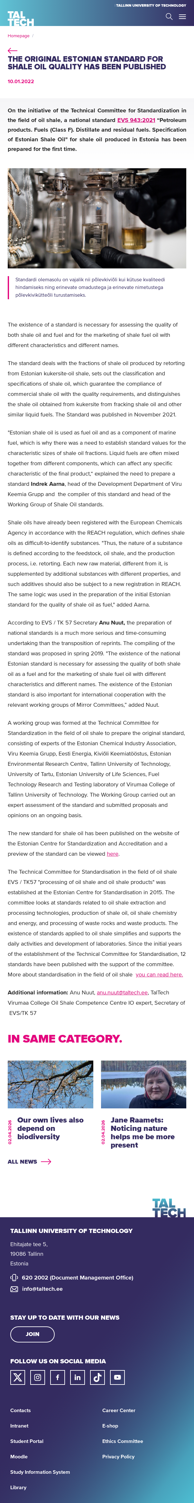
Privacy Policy (118, 1456)
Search (169, 16)
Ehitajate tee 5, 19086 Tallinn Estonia (29, 1254)
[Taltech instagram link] (37, 1377)
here (112, 854)
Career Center (118, 1410)
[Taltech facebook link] (57, 1377)
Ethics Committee (122, 1441)
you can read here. (159, 975)
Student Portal (26, 1441)
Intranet (19, 1426)
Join (33, 1334)
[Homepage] (21, 18)
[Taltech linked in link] (77, 1377)
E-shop (110, 1426)
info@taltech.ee (42, 1289)
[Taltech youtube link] (117, 1377)
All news (22, 1162)
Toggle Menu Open (182, 16)
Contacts (20, 1410)
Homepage (19, 36)
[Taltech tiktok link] (97, 1377)
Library (18, 1487)
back (12, 50)
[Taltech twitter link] (17, 1377)
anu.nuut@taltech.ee (122, 993)
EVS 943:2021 (136, 120)
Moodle (19, 1456)
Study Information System (40, 1472)
